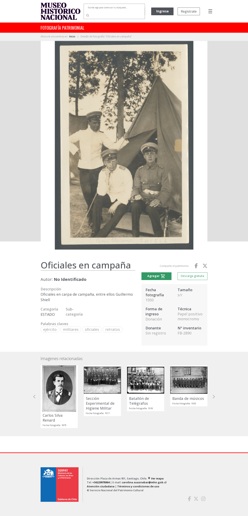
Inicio (72, 36)
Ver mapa (156, 478)
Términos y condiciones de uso (138, 486)
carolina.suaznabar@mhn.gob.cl (144, 482)
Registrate (189, 11)
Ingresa (162, 11)
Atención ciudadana (100, 486)
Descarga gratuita (192, 276)
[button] (34, 396)
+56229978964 (101, 482)
